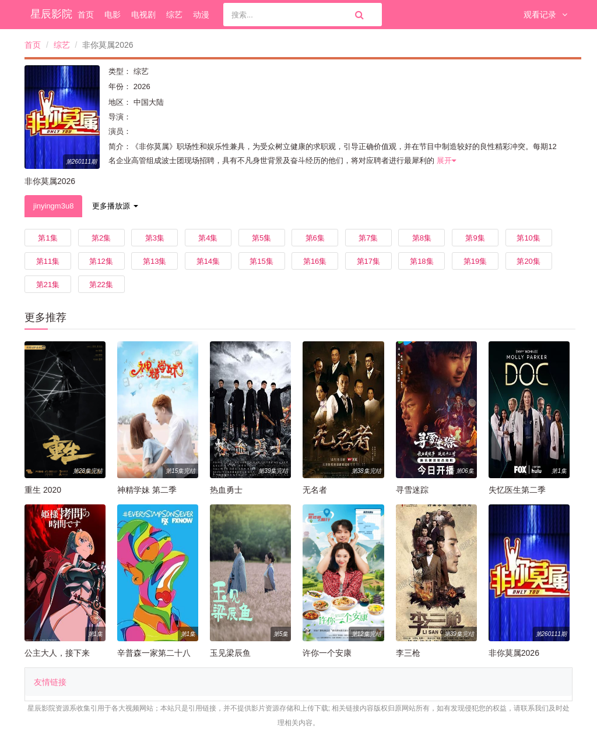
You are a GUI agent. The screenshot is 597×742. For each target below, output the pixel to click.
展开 (446, 160)
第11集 (47, 261)
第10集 (528, 238)
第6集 (315, 238)
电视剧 (143, 14)
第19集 (475, 261)
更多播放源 (115, 206)
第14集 (208, 261)
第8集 (421, 238)
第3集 (154, 238)
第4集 (207, 238)
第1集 (47, 238)
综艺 (174, 14)
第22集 (101, 284)
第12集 (101, 261)
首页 (86, 14)
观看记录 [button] (545, 14)
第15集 (261, 261)
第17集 (368, 261)
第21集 (47, 284)
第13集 (154, 261)
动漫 (201, 14)
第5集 (261, 238)
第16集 (314, 261)
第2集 (101, 238)
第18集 (421, 261)
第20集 (528, 261)
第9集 (474, 238)
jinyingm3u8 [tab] (53, 206)
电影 (112, 14)
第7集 (368, 238)
